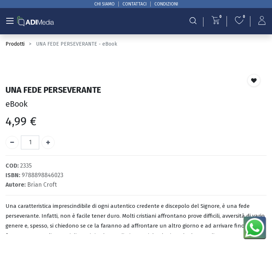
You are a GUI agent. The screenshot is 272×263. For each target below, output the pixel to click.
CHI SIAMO (104, 4)
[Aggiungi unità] (48, 142)
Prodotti (15, 44)
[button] (253, 80)
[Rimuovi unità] (12, 142)
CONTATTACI (134, 4)
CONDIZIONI (166, 4)
